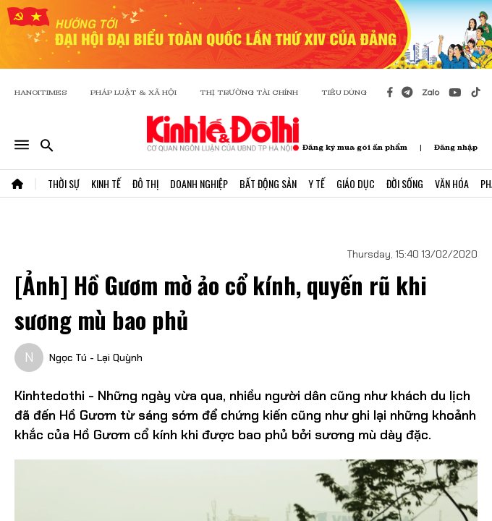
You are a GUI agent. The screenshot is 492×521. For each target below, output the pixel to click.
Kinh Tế (106, 183)
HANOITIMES (40, 92)
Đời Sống (404, 183)
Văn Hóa (452, 183)
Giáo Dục (355, 183)
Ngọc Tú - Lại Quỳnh (96, 357)
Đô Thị (145, 183)
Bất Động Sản (268, 183)
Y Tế (316, 183)
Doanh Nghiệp (199, 183)
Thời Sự (64, 183)
